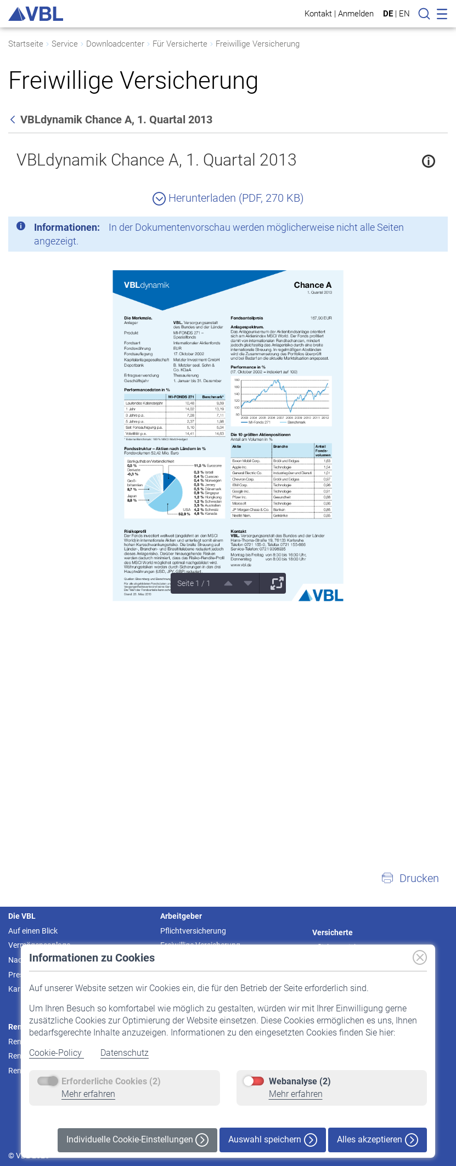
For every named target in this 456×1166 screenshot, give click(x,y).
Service (65, 44)
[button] (410, 878)
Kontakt (318, 13)
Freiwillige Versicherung (258, 44)
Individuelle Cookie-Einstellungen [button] (137, 1140)
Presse (19, 974)
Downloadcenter (115, 44)
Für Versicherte (180, 44)
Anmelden (356, 13)
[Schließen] (409, 229)
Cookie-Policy (56, 1053)
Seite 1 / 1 (194, 583)
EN (404, 14)
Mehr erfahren (88, 1094)
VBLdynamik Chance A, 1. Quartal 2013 (156, 159)
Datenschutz (124, 1053)
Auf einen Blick (33, 930)
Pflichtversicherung (193, 930)
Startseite (25, 44)
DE (388, 14)
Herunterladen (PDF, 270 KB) (228, 197)
